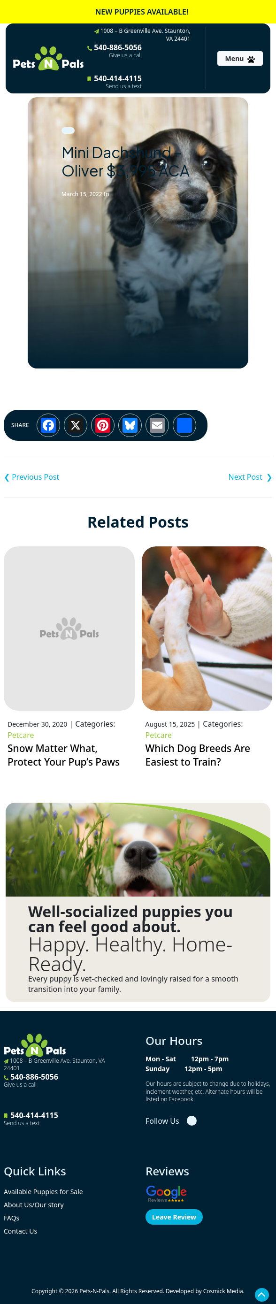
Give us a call (125, 55)
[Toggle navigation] (240, 58)
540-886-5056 (114, 50)
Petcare (21, 735)
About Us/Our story (34, 1204)
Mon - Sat (161, 1058)
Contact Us (20, 1231)
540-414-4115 (114, 81)
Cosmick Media (223, 1291)
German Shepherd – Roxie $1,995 (205, 477)
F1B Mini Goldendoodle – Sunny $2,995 (71, 477)
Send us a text (124, 86)
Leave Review (174, 1216)
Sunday (157, 1068)
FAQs (11, 1217)
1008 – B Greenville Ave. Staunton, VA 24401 (142, 35)
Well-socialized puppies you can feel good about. (130, 919)
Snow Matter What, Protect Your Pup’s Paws (64, 755)
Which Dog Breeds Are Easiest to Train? (198, 755)
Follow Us (162, 1121)
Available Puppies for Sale (43, 1191)
